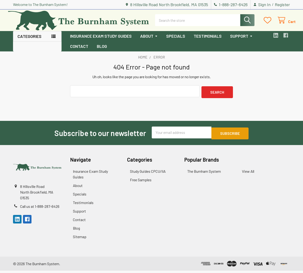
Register (282, 4)
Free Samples (141, 182)
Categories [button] (29, 40)
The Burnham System (204, 173)
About (149, 40)
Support (241, 40)
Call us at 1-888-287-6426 (39, 208)
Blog (102, 50)
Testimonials (208, 40)
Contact (79, 50)
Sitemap (79, 239)
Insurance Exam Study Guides (101, 40)
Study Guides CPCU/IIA (148, 173)
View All (248, 173)
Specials (175, 40)
